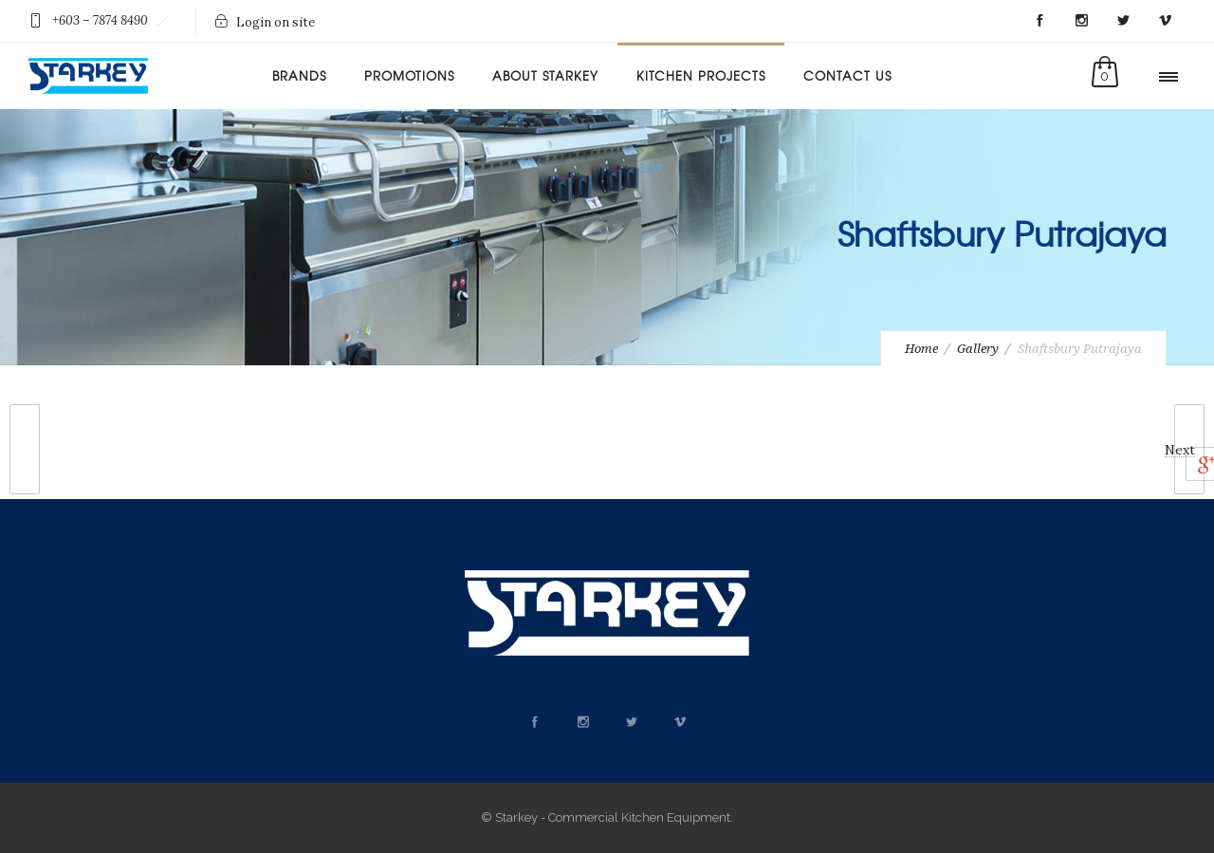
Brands (299, 75)
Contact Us (847, 75)
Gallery (978, 349)
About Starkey (545, 75)
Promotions (409, 75)
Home (921, 349)
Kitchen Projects (700, 75)
